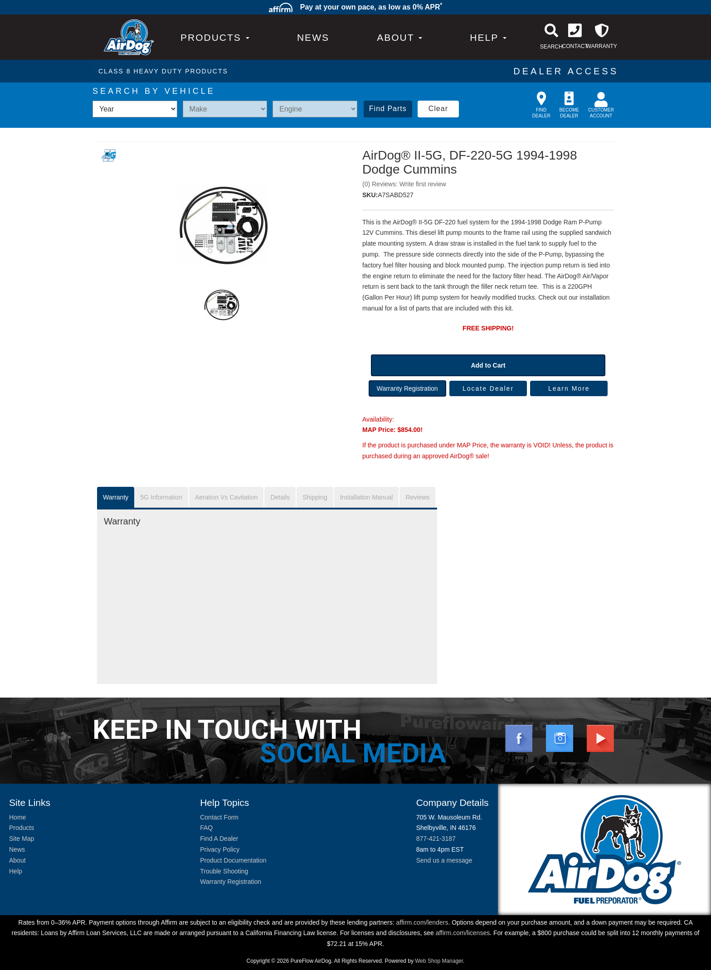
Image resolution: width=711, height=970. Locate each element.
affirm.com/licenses (463, 932)
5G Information (161, 497)
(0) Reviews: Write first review (404, 184)
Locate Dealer (488, 388)
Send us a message (444, 860)
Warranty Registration (407, 388)
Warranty (115, 497)
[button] (399, 37)
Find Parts (388, 108)
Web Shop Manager (439, 961)
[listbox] (135, 109)
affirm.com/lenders (422, 922)
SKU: (370, 195)
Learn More (569, 388)
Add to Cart (488, 365)
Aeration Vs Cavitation (226, 497)
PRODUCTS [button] (214, 37)
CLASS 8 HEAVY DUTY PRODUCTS (163, 71)
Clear (438, 108)
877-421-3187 (436, 838)
